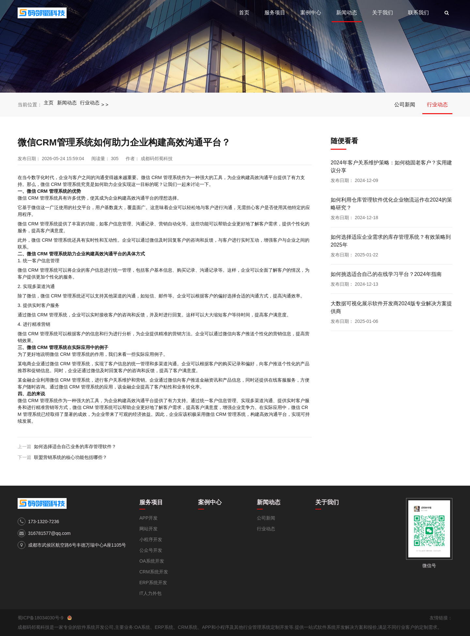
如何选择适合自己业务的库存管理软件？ (75, 446)
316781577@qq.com (49, 533)
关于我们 (382, 12)
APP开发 (148, 518)
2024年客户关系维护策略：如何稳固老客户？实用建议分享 (391, 166)
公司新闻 (404, 104)
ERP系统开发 (153, 582)
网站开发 (148, 528)
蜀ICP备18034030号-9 (40, 617)
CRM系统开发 (153, 571)
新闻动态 (346, 12)
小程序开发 (150, 539)
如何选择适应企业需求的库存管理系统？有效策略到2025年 (391, 241)
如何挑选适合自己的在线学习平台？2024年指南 (386, 274)
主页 (49, 104)
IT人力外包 (150, 593)
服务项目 (274, 12)
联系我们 (418, 12)
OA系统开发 (151, 561)
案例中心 (310, 12)
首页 (244, 12)
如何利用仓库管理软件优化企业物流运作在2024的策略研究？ (391, 203)
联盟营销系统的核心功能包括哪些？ (70, 457)
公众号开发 (150, 550)
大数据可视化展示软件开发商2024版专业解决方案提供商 (391, 307)
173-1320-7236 (43, 521)
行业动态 (91, 104)
